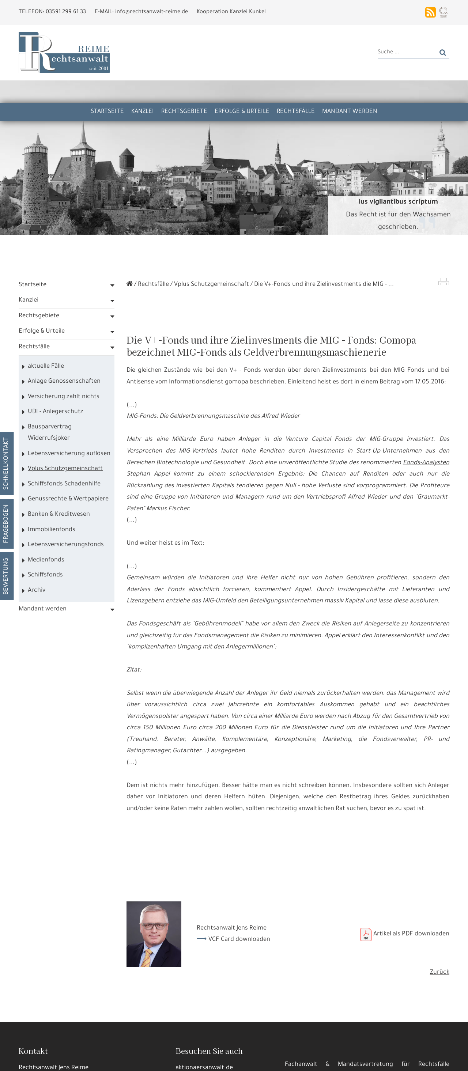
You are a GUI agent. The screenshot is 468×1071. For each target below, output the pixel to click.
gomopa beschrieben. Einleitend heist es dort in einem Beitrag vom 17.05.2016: (335, 382)
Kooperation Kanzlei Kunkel (231, 12)
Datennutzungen (139, 1042)
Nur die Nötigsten (121, 1060)
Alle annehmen (38, 1060)
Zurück (439, 972)
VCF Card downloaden (239, 939)
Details (78, 1060)
